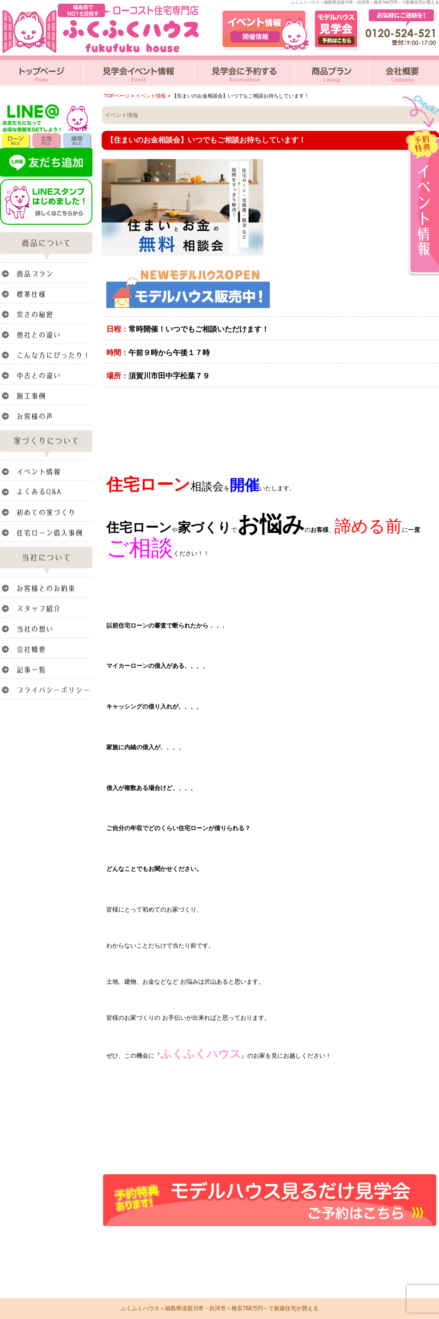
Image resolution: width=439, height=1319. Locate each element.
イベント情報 (150, 96)
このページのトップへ (415, 1240)
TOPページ (117, 96)
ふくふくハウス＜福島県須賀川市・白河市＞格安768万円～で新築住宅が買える (219, 1308)
